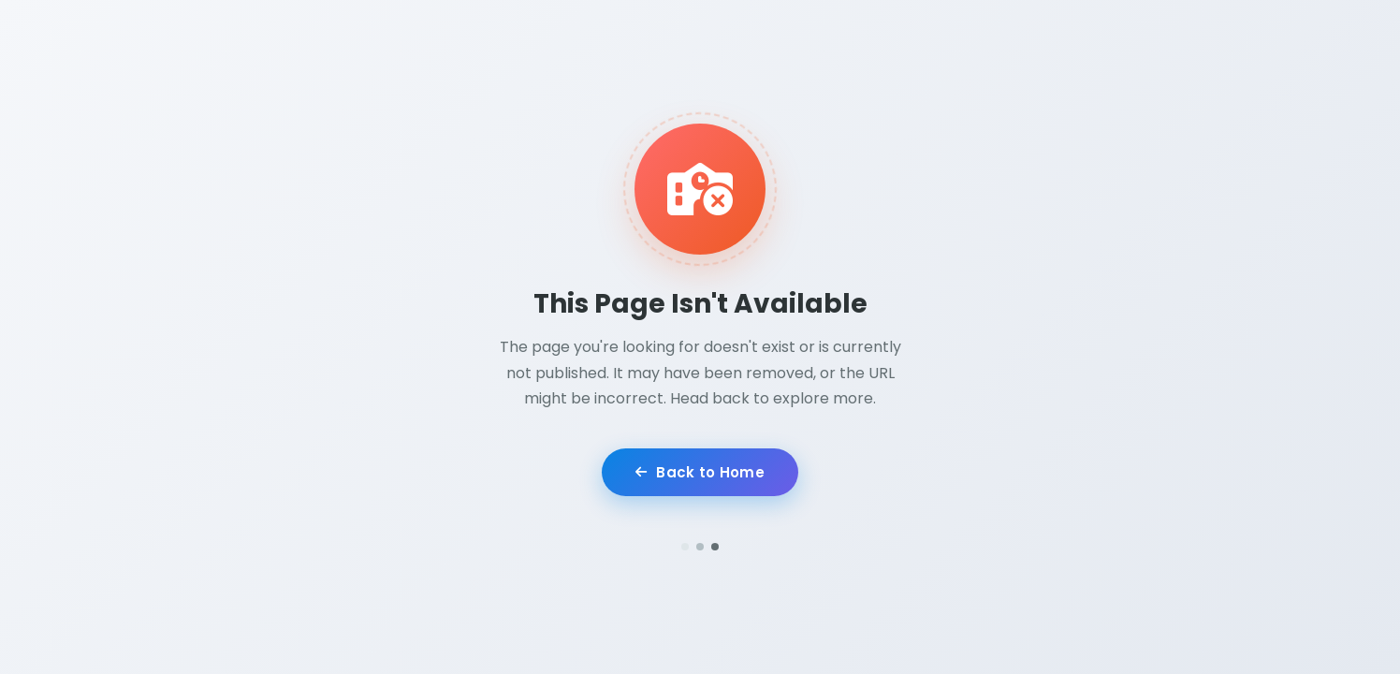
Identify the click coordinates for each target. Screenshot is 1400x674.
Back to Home (700, 473)
